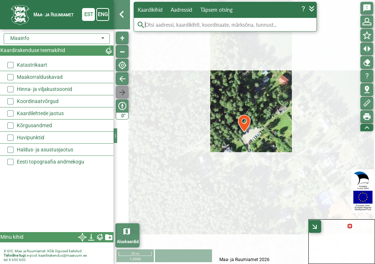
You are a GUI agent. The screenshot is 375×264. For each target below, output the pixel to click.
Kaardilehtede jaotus (40, 113)
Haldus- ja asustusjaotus (45, 150)
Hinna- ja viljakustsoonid (44, 89)
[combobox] (57, 38)
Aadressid (181, 10)
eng (103, 14)
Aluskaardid (127, 241)
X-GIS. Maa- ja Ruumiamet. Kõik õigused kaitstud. (43, 251)
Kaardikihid (150, 10)
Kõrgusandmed (34, 125)
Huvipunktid (30, 137)
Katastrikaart (32, 65)
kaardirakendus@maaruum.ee (62, 255)
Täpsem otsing (216, 10)
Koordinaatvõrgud (38, 101)
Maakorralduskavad (40, 77)
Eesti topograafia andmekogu (50, 162)
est (88, 14)
